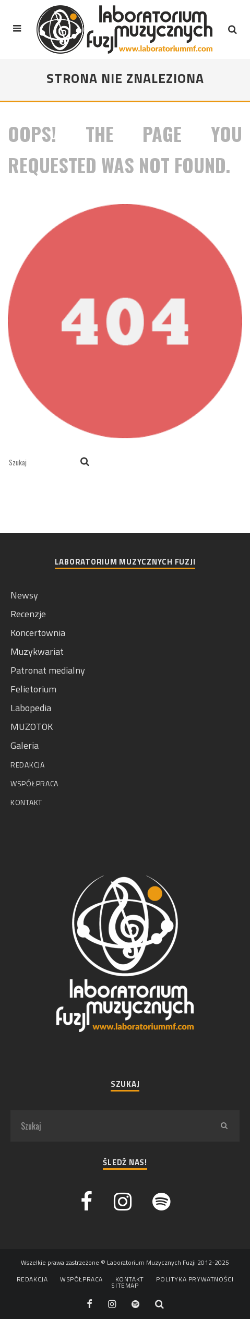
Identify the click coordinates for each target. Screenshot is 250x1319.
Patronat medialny (47, 670)
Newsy (24, 595)
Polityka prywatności (194, 1279)
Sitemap (124, 1285)
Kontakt (26, 802)
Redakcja (27, 764)
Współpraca (34, 783)
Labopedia (30, 708)
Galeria (24, 745)
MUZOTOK (31, 727)
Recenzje (28, 614)
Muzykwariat (37, 651)
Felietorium (33, 689)
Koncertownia (37, 633)
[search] (84, 462)
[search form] (42, 462)
